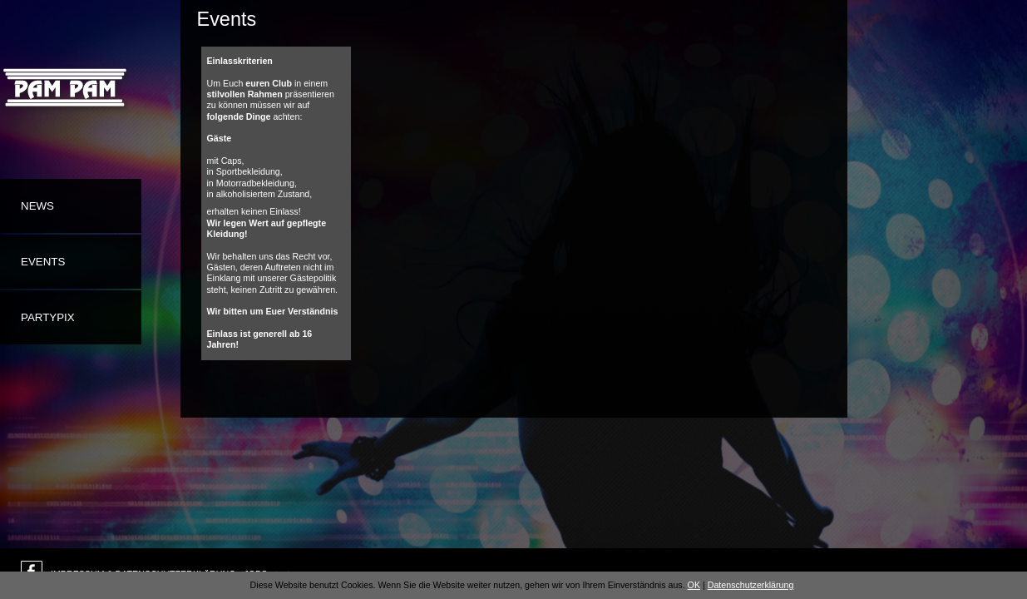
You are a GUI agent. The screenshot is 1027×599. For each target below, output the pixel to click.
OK (694, 585)
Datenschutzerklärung (751, 585)
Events (43, 261)
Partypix (48, 317)
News (37, 206)
